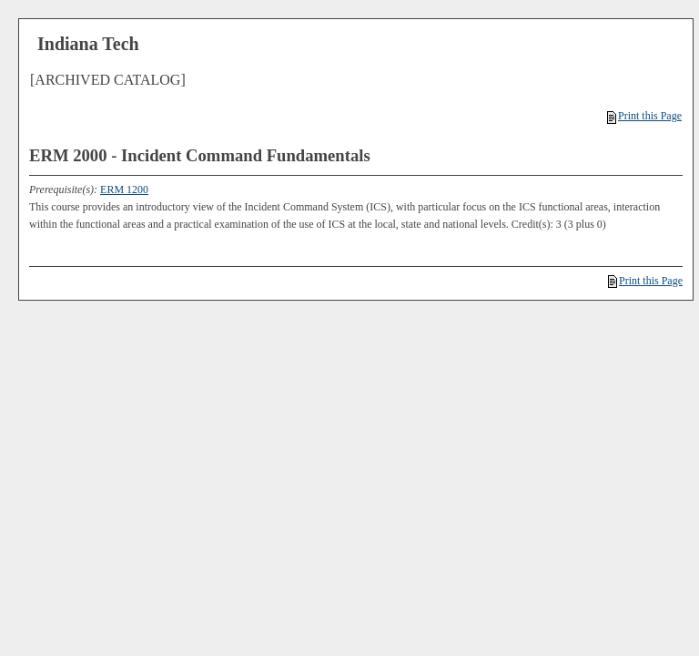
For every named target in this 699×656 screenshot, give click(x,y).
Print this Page (644, 115)
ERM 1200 (124, 189)
